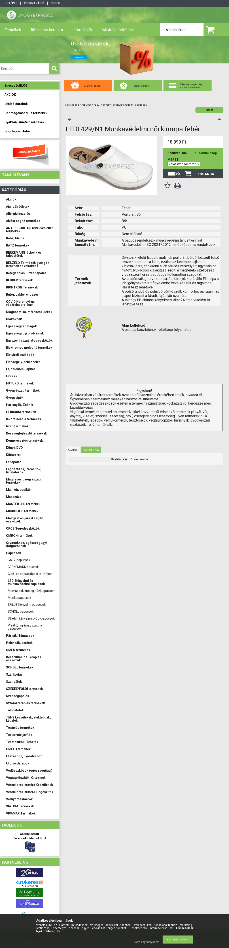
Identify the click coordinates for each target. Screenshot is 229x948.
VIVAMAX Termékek (21, 813)
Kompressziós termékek (24, 440)
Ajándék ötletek (17, 206)
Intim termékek (17, 426)
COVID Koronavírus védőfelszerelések (20, 303)
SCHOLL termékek (19, 667)
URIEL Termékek (18, 749)
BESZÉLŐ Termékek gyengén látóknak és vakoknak (27, 264)
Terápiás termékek (20, 727)
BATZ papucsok (19, 560)
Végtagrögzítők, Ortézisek (26, 777)
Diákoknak (14, 319)
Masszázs (13, 497)
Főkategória (72, 104)
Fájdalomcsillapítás (21, 369)
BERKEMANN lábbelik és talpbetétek (24, 254)
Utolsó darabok (17, 763)
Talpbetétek (15, 710)
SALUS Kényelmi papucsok (27, 604)
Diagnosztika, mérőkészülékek (29, 312)
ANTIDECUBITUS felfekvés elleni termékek (30, 229)
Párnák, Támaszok (20, 635)
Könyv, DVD (14, 447)
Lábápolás (13, 462)
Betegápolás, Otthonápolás (26, 273)
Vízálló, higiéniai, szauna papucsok (25, 627)
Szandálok (14, 681)
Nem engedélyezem (146, 942)
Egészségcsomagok (21, 326)
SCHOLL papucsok (21, 611)
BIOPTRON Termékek (22, 287)
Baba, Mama (15, 238)
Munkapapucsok (19, 597)
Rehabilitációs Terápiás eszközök (23, 658)
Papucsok (13, 553)
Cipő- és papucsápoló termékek (30, 574)
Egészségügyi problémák (25, 333)
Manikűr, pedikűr (18, 489)
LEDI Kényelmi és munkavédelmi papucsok (26, 582)
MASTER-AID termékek (23, 504)
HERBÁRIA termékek (21, 412)
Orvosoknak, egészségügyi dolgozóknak (26, 544)
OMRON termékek (19, 535)
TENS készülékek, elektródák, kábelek (28, 719)
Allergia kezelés (18, 213)
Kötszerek (13, 455)
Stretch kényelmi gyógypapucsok (31, 618)
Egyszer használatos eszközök (29, 340)
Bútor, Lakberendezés (22, 294)
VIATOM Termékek (20, 806)
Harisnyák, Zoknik (19, 405)
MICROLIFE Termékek (22, 511)
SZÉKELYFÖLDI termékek (24, 689)
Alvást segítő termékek (23, 221)
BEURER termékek (19, 280)
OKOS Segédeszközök (23, 528)
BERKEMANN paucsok (23, 567)
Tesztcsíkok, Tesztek (22, 742)
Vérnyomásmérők (19, 799)
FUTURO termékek (20, 383)
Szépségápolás (17, 696)
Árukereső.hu (30, 886)
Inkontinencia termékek (23, 419)
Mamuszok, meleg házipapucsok (31, 591)
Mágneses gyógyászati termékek (23, 481)
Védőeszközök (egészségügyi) (29, 770)
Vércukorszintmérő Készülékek (29, 785)
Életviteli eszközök (20, 355)
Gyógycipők (14, 397)
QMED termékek (18, 650)
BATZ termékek (17, 245)
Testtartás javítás (19, 735)
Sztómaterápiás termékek (25, 703)
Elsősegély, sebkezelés (23, 362)
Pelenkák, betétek (19, 643)
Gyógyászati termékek (23, 390)
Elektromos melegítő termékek (29, 347)
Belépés (11, 3)
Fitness (11, 376)
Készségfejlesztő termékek (26, 433)
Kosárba (205, 174)
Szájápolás (14, 674)
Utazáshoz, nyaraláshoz (24, 756)
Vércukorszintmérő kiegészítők (29, 792)
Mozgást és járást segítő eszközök (24, 519)
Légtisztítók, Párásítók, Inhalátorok (23, 470)
